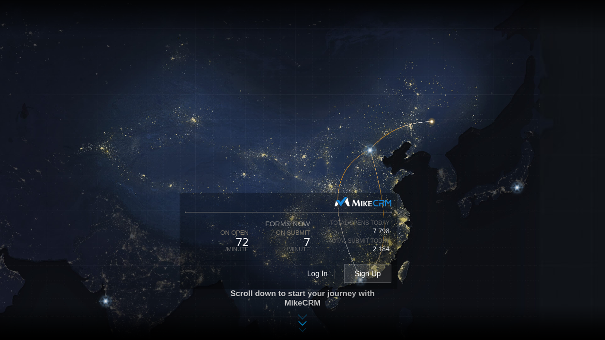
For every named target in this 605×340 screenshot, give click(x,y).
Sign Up (367, 274)
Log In (317, 274)
